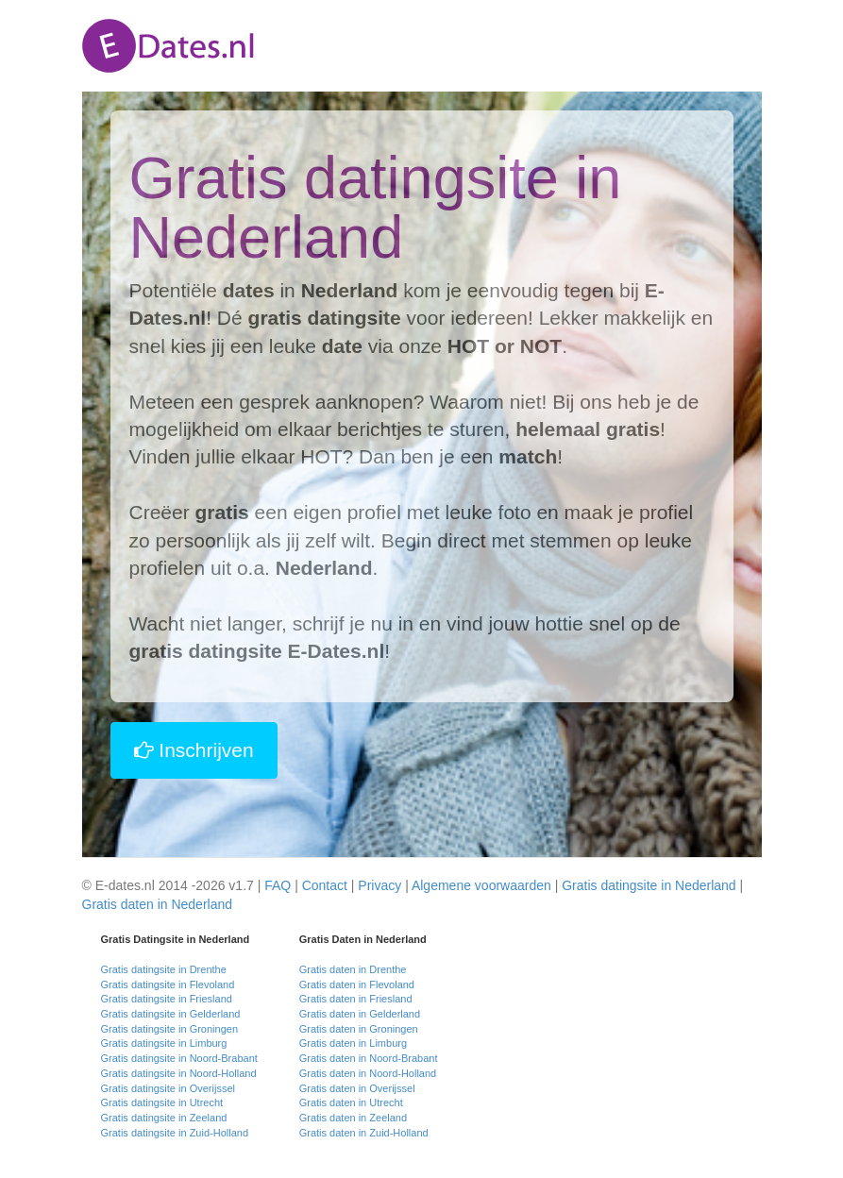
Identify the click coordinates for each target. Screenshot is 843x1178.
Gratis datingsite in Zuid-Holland (175, 1132)
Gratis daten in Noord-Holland (368, 1073)
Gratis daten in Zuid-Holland (364, 1132)
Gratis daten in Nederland (157, 904)
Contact (324, 885)
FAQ (277, 885)
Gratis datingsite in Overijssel (168, 1088)
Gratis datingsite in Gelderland (171, 1013)
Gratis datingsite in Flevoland (168, 984)
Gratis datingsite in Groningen (170, 1029)
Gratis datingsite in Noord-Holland (179, 1073)
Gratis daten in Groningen (358, 1029)
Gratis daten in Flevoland (356, 984)
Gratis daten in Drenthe (353, 969)
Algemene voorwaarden (481, 885)
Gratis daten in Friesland (356, 998)
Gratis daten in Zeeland (353, 1117)
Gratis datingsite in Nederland (648, 885)
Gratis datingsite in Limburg (164, 1043)
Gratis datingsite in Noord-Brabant (179, 1058)
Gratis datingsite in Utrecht (162, 1102)
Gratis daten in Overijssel (357, 1088)
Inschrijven (194, 750)
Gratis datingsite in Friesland (166, 998)
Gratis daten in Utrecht (351, 1102)
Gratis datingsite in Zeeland (164, 1117)
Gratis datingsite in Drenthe (164, 969)
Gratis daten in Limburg (353, 1043)
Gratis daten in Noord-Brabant (368, 1058)
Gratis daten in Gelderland (359, 1013)
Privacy (379, 885)
